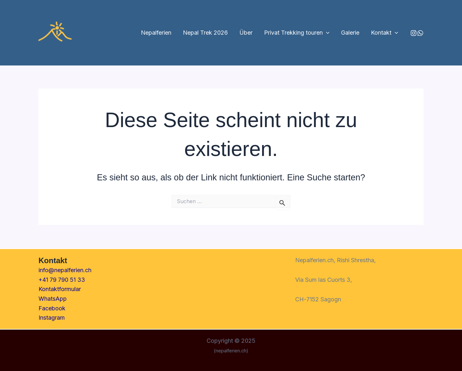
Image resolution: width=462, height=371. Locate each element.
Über (245, 32)
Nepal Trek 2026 (205, 32)
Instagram (51, 317)
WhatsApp (52, 298)
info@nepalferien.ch (64, 270)
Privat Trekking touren (296, 33)
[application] (326, 33)
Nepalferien (156, 32)
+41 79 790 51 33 (61, 279)
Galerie (350, 32)
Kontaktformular (59, 289)
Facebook (51, 308)
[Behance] (420, 33)
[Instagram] (413, 33)
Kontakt (384, 33)
